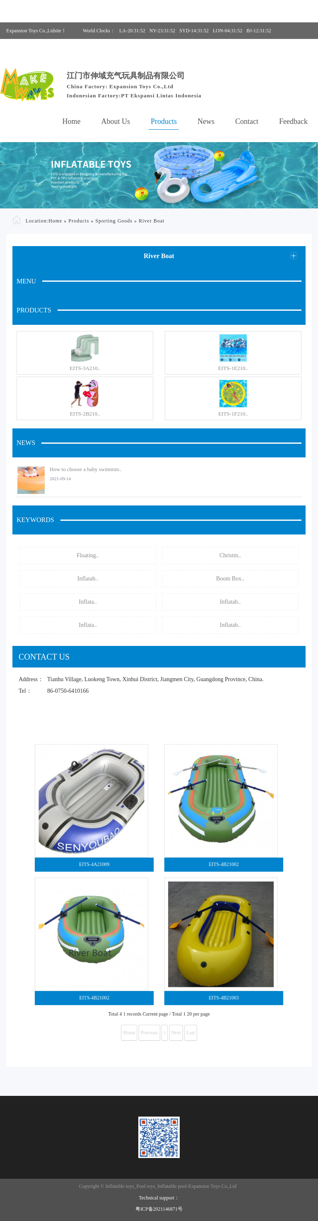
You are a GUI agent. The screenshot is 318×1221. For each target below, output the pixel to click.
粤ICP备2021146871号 (159, 1209)
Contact (246, 121)
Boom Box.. (230, 578)
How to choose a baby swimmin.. (86, 469)
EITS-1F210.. (233, 414)
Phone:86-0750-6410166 (192, 47)
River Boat (151, 220)
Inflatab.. (88, 578)
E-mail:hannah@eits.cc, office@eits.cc (268, 47)
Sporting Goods (113, 220)
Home (72, 121)
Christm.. (230, 555)
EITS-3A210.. (85, 368)
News (206, 121)
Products (164, 121)
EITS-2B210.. (85, 414)
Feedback (293, 121)
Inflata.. (88, 602)
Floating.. (88, 555)
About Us (115, 121)
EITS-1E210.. (233, 368)
